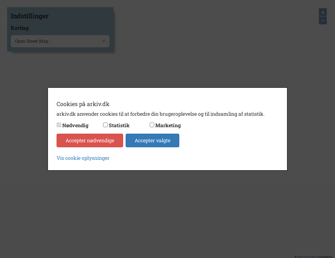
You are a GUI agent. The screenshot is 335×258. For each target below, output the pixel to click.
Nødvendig (75, 125)
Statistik (119, 125)
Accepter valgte (152, 140)
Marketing (168, 125)
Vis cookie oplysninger (83, 157)
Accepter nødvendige (89, 140)
